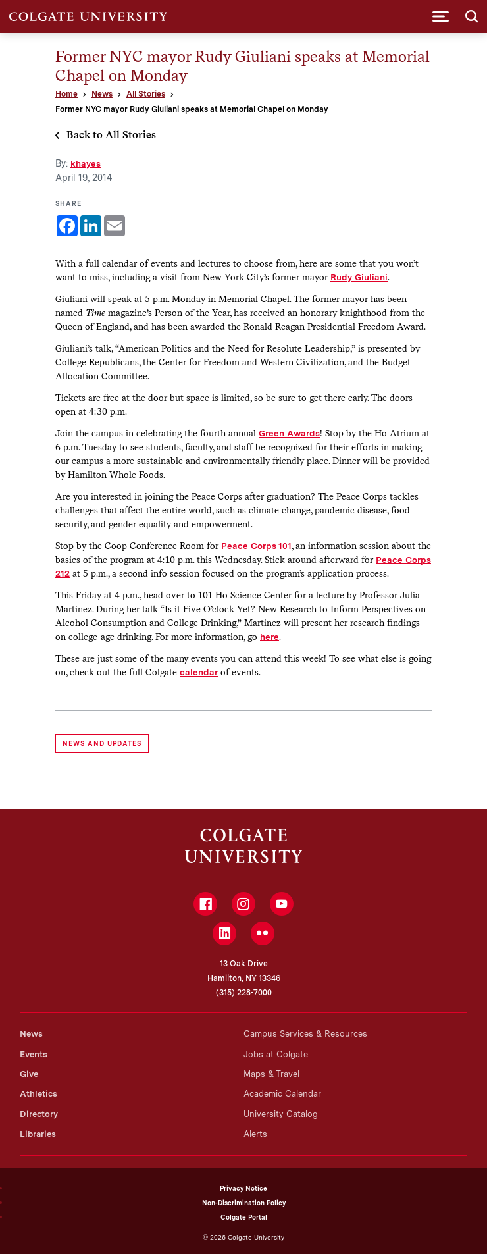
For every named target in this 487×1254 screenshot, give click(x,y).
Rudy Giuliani (359, 277)
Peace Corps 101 (256, 545)
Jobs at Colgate (276, 1054)
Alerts (255, 1134)
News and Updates (102, 743)
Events (33, 1054)
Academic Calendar (282, 1094)
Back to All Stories (111, 134)
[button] (440, 16)
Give (29, 1074)
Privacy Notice (243, 1188)
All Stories (145, 94)
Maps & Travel (271, 1074)
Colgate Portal (243, 1217)
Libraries (38, 1134)
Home (66, 94)
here (269, 636)
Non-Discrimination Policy (244, 1203)
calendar (199, 672)
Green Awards (289, 433)
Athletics (38, 1094)
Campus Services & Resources (305, 1034)
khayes (85, 163)
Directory (39, 1114)
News (102, 94)
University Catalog (281, 1114)
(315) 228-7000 (244, 992)
